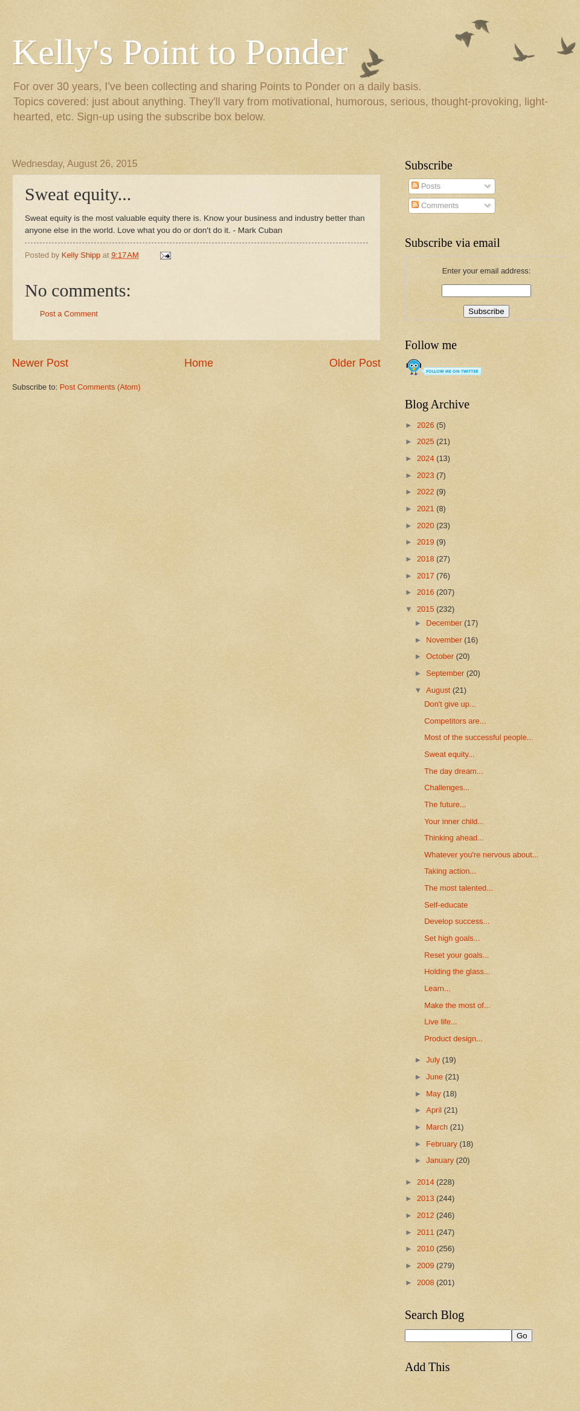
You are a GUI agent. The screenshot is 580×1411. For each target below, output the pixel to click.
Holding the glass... (457, 971)
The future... (445, 804)
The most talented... (458, 887)
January (441, 1160)
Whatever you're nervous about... (481, 854)
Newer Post (40, 363)
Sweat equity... (449, 754)
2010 (426, 1248)
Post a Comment (69, 313)
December (445, 622)
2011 (426, 1232)
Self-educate (446, 904)
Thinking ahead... (454, 837)
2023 (426, 475)
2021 (426, 508)
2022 (426, 491)
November (445, 639)
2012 (426, 1215)
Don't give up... (449, 704)
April (434, 1110)
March (438, 1126)
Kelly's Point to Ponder (180, 52)
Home (198, 363)
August (439, 690)
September (446, 673)
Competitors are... (455, 720)
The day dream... (453, 771)
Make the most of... (457, 1005)
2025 (426, 441)
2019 (426, 541)
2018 (426, 558)
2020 (426, 525)
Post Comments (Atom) (100, 386)
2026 (426, 425)
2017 (426, 575)
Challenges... (446, 787)
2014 (426, 1182)
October (441, 656)
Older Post (355, 363)
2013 (426, 1198)
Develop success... (456, 921)
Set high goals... (452, 938)
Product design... (453, 1038)
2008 (426, 1282)
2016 (426, 592)
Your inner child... (454, 821)
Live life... (440, 1021)
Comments (435, 205)
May (434, 1093)
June (435, 1076)
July (434, 1059)
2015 (426, 609)
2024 (426, 458)
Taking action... (450, 871)
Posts (425, 186)
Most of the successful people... (478, 737)
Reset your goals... (456, 955)
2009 (426, 1265)
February (442, 1143)
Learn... (437, 988)
